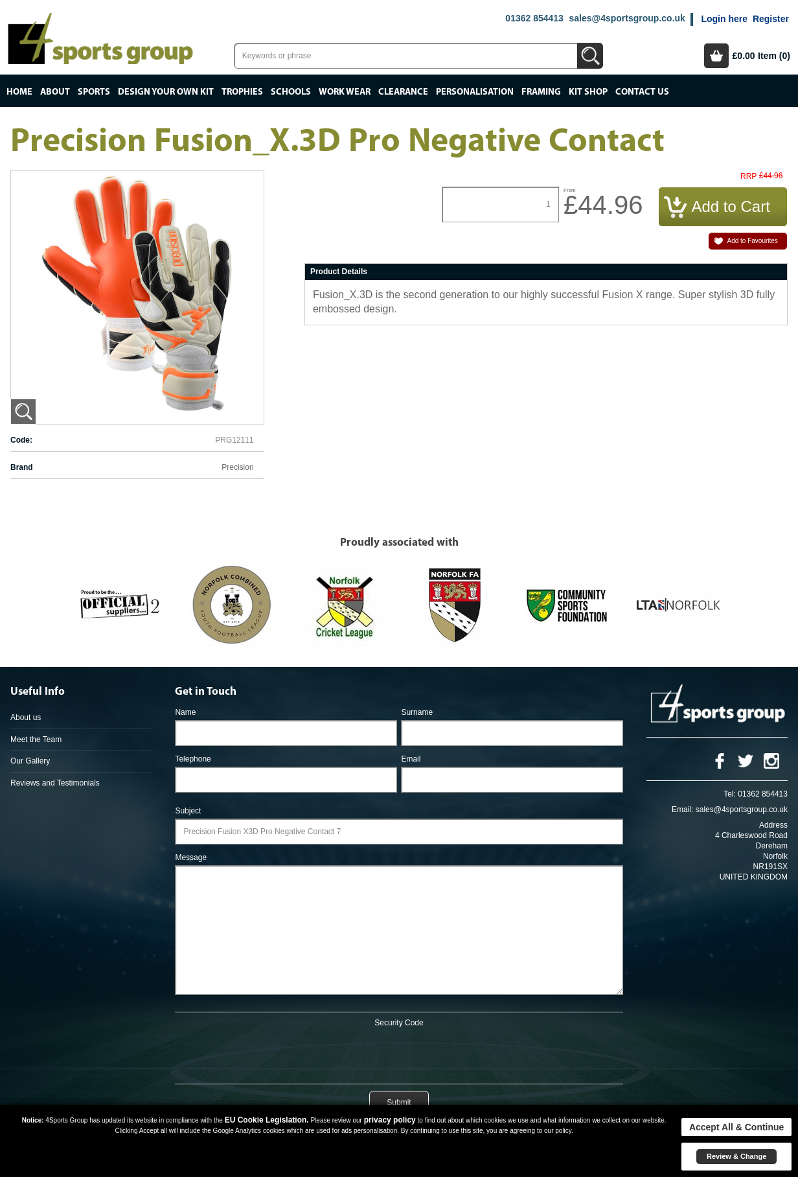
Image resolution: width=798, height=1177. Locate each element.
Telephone (193, 758)
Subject (188, 810)
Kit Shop (588, 92)
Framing (541, 92)
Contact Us (642, 92)
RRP (748, 176)
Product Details (338, 271)
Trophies (242, 92)
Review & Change (736, 1156)
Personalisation (475, 92)
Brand (21, 467)
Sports (94, 92)
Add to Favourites (752, 240)
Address (773, 825)
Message (191, 857)
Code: (21, 440)
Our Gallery (30, 760)
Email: (682, 809)
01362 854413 (534, 18)
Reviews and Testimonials (55, 782)
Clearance (403, 92)
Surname (417, 712)
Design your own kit (166, 92)
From (570, 190)
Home (19, 92)
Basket (716, 56)
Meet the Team (36, 739)
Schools (291, 92)
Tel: (730, 793)
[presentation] (399, 1053)
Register (771, 19)
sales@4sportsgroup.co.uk (627, 18)
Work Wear (344, 92)
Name (185, 712)
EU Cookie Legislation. (267, 1120)
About (55, 92)
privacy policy (390, 1120)
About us (25, 717)
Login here (724, 19)
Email (410, 758)
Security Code (398, 1022)
